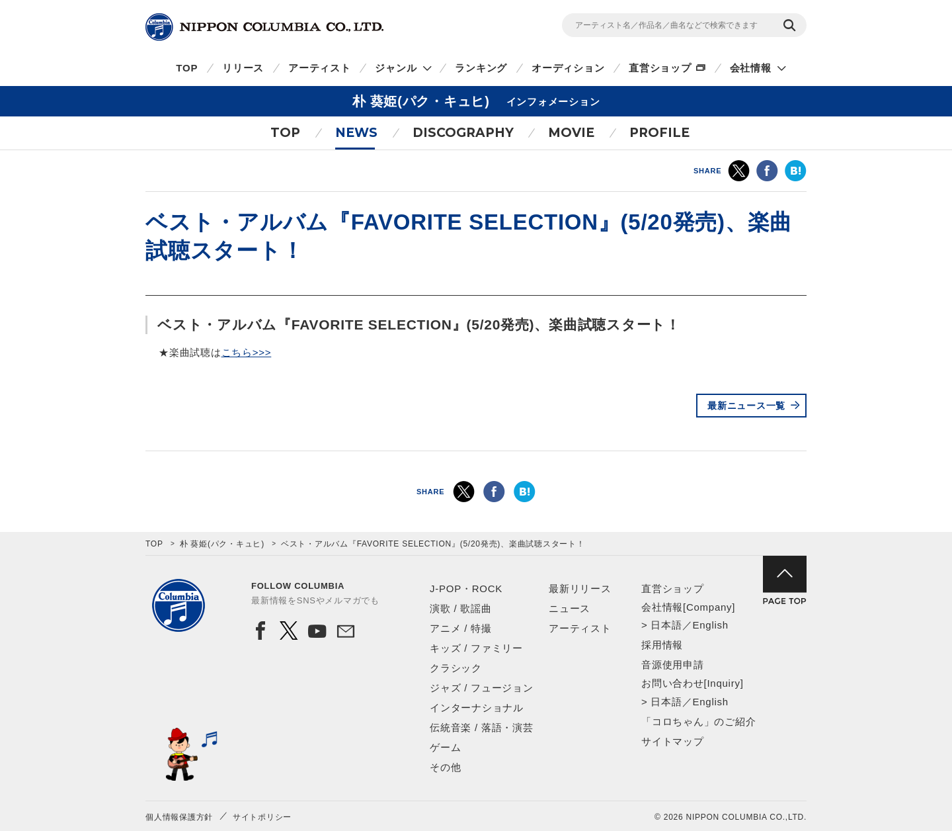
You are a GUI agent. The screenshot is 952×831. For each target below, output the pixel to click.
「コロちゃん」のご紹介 (698, 721)
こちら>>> (246, 352)
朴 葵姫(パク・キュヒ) (222, 543)
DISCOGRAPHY (463, 132)
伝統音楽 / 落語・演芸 (482, 727)
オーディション (568, 67)
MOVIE (571, 132)
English (710, 625)
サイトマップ (672, 741)
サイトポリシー (262, 817)
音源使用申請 (672, 664)
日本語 (666, 625)
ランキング (481, 67)
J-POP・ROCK (466, 588)
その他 (445, 767)
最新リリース (580, 588)
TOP (187, 67)
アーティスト (319, 67)
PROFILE (659, 132)
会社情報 (751, 67)
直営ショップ (660, 67)
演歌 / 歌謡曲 (461, 608)
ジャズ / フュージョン (482, 687)
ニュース (569, 608)
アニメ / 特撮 (461, 628)
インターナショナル (477, 707)
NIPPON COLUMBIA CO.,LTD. (264, 27)
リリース (243, 67)
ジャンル (395, 67)
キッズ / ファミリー (476, 648)
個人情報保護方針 (179, 817)
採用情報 (662, 644)
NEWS (356, 132)
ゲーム (445, 747)
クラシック (456, 668)
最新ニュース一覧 (746, 405)
